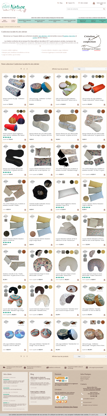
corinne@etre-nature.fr (88, 398)
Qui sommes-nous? (85, 377)
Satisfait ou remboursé (54, 367)
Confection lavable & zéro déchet (14, 32)
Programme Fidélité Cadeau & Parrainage (75, 367)
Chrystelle (7, 386)
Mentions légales (84, 379)
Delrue (6, 400)
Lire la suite (33, 388)
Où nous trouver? (87, 402)
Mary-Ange (7, 392)
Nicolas (7, 377)
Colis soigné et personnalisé (96, 367)
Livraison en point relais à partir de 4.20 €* (14, 367)
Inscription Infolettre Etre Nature (66, 407)
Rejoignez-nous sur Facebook (90, 405)
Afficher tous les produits (60, 69)
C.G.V (81, 380)
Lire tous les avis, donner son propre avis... (14, 409)
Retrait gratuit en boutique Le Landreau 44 (34, 367)
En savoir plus (93, 415)
